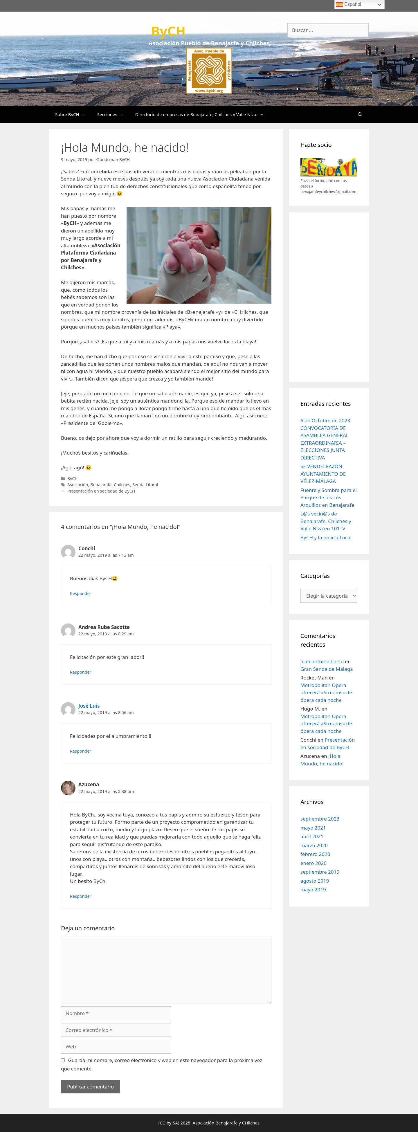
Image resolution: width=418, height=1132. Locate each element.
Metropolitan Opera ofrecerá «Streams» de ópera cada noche (326, 692)
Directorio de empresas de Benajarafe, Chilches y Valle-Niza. (202, 114)
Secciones (113, 114)
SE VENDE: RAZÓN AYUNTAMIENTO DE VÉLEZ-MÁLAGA (323, 473)
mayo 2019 (313, 889)
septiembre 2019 (319, 871)
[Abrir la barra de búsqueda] (360, 114)
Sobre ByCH (73, 114)
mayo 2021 (313, 827)
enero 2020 (313, 863)
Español (348, 4)
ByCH (168, 31)
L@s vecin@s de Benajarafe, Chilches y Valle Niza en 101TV (325, 521)
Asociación (77, 484)
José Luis (89, 705)
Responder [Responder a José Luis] (80, 751)
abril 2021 (311, 836)
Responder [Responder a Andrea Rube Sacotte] (80, 672)
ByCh (72, 478)
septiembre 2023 (319, 818)
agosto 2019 (314, 880)
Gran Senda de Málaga (326, 669)
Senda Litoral (145, 484)
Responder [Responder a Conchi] (80, 593)
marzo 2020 (314, 845)
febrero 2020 (315, 854)
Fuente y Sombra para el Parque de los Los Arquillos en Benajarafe (328, 497)
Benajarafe (100, 484)
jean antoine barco (322, 661)
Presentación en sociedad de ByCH (101, 491)
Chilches (122, 484)
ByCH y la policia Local (326, 537)
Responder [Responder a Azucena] (80, 896)
